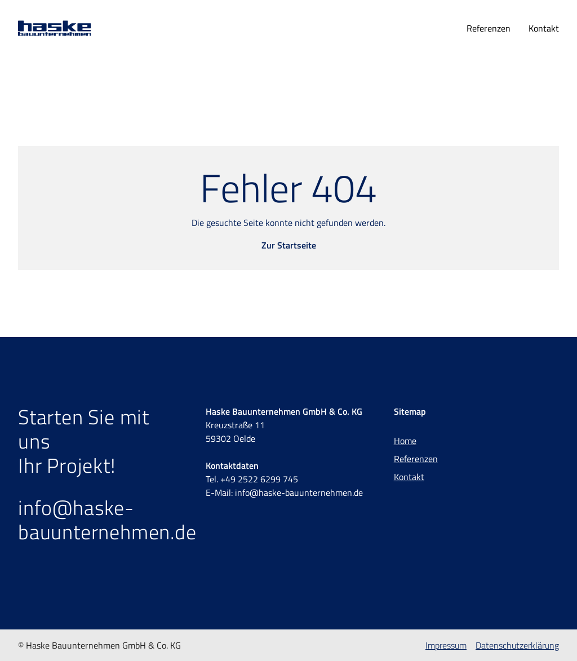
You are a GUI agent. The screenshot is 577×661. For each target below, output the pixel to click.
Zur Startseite (288, 245)
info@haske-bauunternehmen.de (107, 519)
